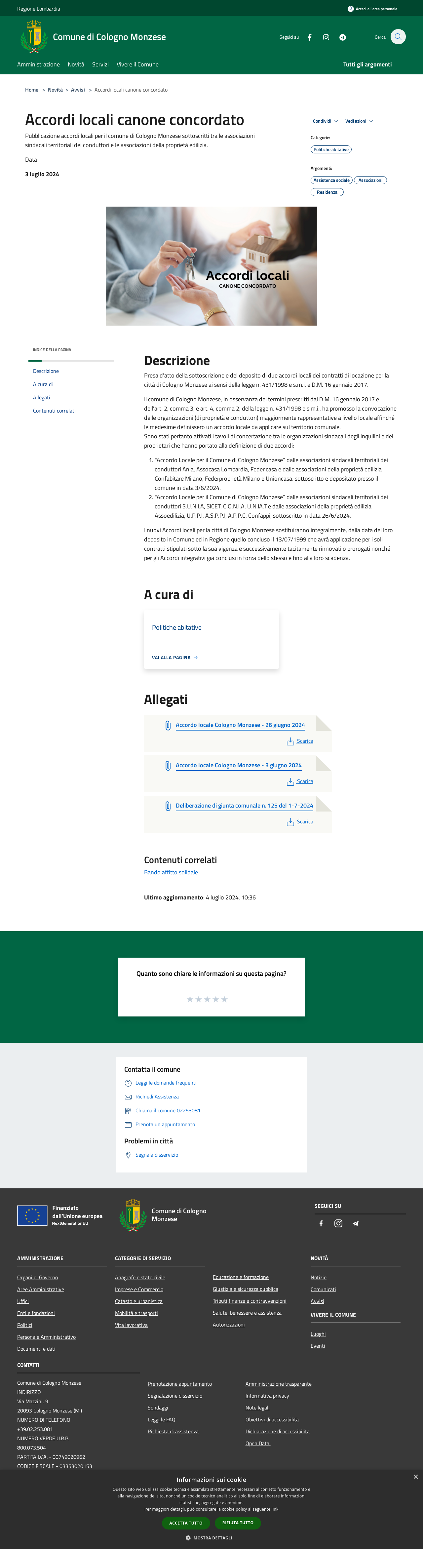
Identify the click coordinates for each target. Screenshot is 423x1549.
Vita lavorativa (131, 1325)
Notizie (319, 1277)
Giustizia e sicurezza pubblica (245, 1289)
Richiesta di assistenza (173, 1431)
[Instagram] (322, 36)
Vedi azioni (360, 121)
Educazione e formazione (241, 1277)
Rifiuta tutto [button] (238, 1523)
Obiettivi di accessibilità (272, 1419)
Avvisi (78, 90)
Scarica (299, 741)
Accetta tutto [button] (186, 1523)
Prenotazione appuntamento (180, 1384)
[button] (211, 1537)
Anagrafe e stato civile (140, 1277)
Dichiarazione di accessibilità (278, 1431)
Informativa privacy (267, 1396)
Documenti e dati (36, 1349)
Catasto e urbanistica (139, 1301)
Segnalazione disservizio (175, 1396)
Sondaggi (158, 1407)
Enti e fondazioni (36, 1313)
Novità (55, 90)
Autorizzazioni (229, 1325)
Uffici (23, 1301)
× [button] (415, 1477)
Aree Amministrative (40, 1289)
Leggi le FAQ (161, 1419)
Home (31, 90)
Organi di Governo (37, 1277)
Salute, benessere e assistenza (247, 1313)
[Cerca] (398, 37)
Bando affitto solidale (171, 872)
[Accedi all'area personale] (372, 9)
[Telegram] (339, 36)
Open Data (258, 1443)
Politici (24, 1325)
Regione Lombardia (38, 9)
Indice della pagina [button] (52, 349)
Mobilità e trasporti (136, 1313)
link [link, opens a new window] (275, 1509)
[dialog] (211, 1509)
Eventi (318, 1346)
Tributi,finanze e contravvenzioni (250, 1301)
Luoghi (318, 1334)
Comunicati (323, 1289)
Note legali (258, 1407)
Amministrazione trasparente (279, 1384)
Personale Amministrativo (46, 1337)
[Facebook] (306, 36)
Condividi (326, 121)
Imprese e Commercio (139, 1289)
